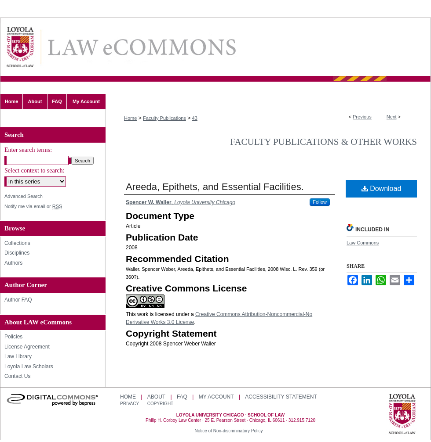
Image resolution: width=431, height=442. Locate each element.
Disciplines (16, 253)
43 (194, 118)
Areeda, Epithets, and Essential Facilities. (215, 186)
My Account (216, 397)
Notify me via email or (33, 206)
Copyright (160, 403)
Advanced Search (23, 196)
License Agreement (27, 347)
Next (392, 116)
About (156, 397)
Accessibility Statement (281, 397)
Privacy (130, 403)
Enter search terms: (28, 150)
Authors (13, 263)
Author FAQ (18, 300)
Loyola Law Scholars (28, 366)
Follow (320, 202)
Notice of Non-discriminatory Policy (228, 430)
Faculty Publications (164, 118)
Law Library (18, 356)
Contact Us (17, 376)
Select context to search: (34, 170)
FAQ (182, 397)
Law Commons (363, 242)
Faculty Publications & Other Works (323, 142)
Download (382, 188)
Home (130, 118)
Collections (17, 243)
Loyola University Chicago (402, 415)
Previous (362, 116)
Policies (13, 337)
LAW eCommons (141, 47)
